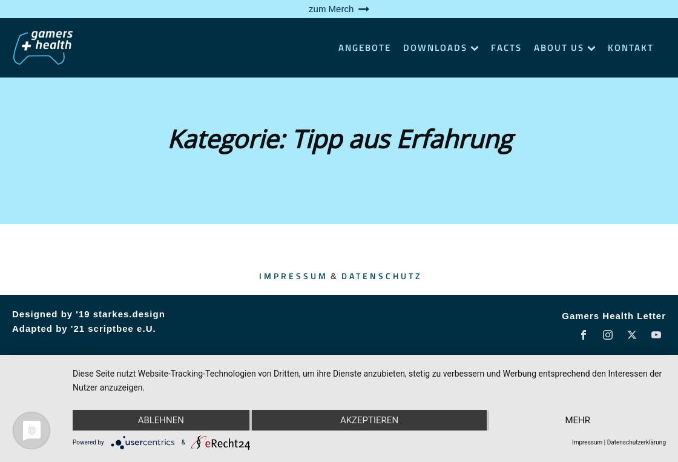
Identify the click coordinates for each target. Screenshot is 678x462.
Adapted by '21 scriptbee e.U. (84, 328)
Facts (506, 47)
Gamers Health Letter (614, 316)
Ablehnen (161, 420)
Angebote (364, 47)
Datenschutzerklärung (636, 442)
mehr (577, 420)
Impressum (293, 275)
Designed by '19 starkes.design (88, 314)
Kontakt (631, 47)
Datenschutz (381, 275)
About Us (565, 47)
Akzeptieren (369, 420)
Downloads (441, 47)
